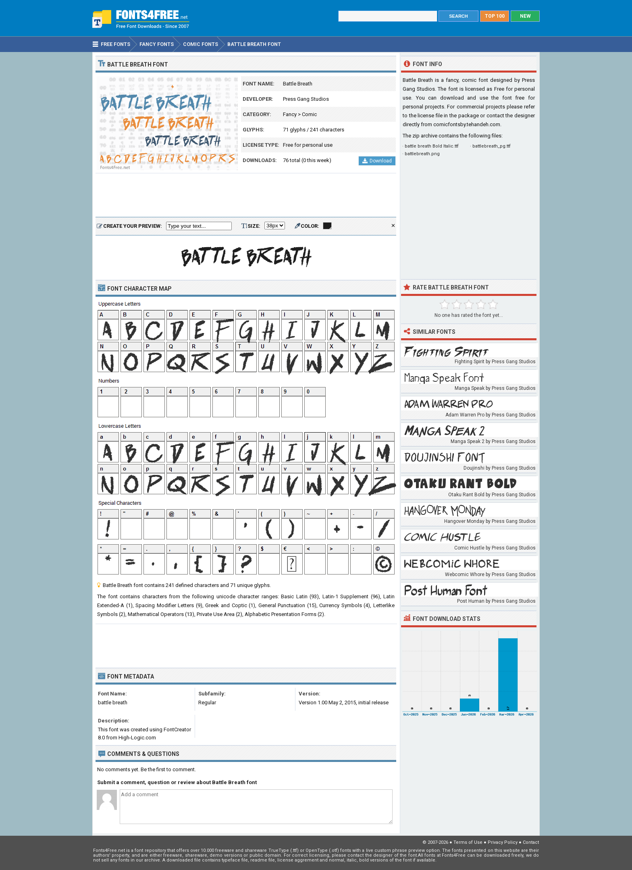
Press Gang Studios (306, 99)
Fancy (290, 114)
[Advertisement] (246, 195)
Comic (309, 114)
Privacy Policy (503, 842)
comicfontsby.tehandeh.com (466, 124)
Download (377, 161)
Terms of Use (467, 842)
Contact (531, 842)
